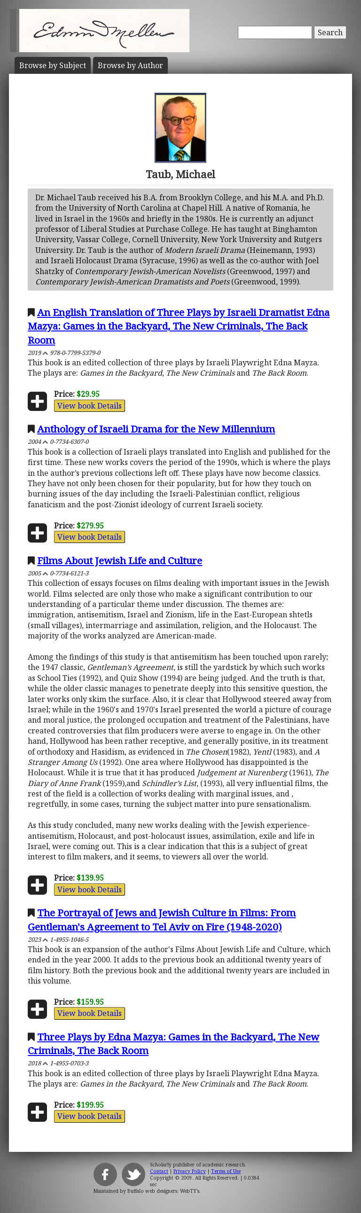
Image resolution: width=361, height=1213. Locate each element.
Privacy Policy (189, 1171)
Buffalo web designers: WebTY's (163, 1191)
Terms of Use (226, 1171)
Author (130, 65)
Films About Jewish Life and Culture (119, 560)
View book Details (89, 406)
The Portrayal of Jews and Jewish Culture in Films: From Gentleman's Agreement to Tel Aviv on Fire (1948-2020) (162, 919)
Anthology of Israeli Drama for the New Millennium (156, 428)
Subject (52, 65)
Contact (159, 1171)
